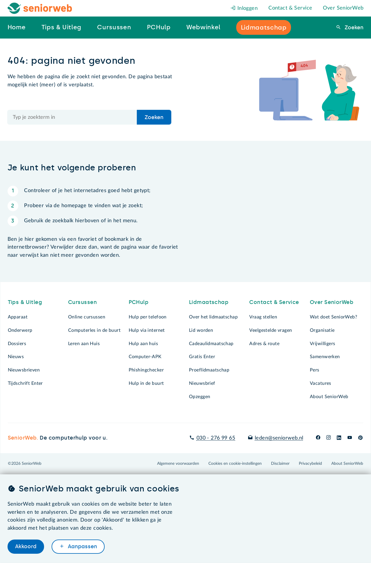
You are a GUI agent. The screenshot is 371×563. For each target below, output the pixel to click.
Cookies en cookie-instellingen (235, 464)
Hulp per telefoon (148, 317)
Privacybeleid (310, 464)
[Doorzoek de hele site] (72, 117)
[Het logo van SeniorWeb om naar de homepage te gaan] (40, 8)
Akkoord (26, 546)
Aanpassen (81, 546)
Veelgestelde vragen (270, 330)
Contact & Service (290, 8)
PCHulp (139, 302)
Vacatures (320, 383)
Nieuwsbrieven (24, 370)
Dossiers (17, 343)
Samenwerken (325, 356)
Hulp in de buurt (146, 383)
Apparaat (18, 317)
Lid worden (201, 330)
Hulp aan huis (143, 343)
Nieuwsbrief (202, 383)
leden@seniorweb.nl (279, 438)
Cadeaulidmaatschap (211, 343)
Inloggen (244, 8)
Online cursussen (86, 317)
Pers (314, 370)
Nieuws (16, 356)
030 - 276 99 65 (216, 438)
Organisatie (322, 330)
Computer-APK (145, 356)
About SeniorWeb (329, 396)
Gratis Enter (202, 356)
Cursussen (82, 302)
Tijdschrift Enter (25, 383)
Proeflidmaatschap (209, 370)
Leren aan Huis (84, 343)
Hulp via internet (147, 330)
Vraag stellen (263, 317)
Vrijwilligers (322, 343)
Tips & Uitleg (25, 302)
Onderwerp (20, 330)
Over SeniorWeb (343, 8)
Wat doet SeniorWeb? (333, 317)
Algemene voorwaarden (178, 464)
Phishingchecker (146, 370)
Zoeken (353, 27)
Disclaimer (280, 464)
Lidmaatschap (208, 302)
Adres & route (264, 343)
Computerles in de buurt (94, 330)
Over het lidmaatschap (213, 317)
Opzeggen (199, 396)
